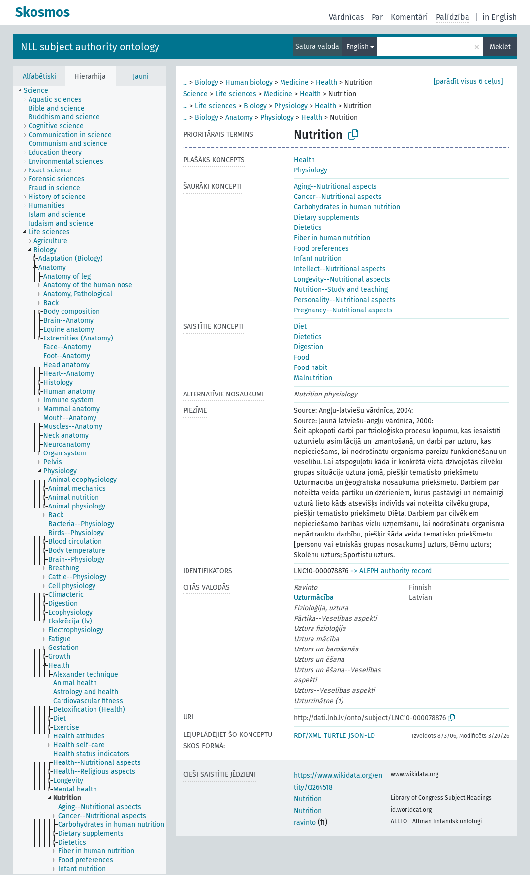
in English (499, 17)
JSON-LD (361, 736)
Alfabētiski (39, 76)
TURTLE (335, 736)
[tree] (89, 480)
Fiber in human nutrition (332, 238)
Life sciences (235, 94)
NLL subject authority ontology (90, 47)
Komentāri (409, 17)
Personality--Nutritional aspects (345, 300)
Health (326, 82)
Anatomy (239, 117)
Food (301, 357)
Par (377, 17)
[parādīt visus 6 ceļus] (468, 81)
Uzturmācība (314, 597)
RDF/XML (307, 736)
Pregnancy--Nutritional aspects (343, 310)
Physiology (291, 106)
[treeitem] (40, 90)
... (185, 82)
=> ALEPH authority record (391, 571)
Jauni (141, 76)
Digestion (308, 347)
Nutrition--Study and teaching (341, 289)
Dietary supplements (326, 217)
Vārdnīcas (346, 17)
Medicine (294, 82)
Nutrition (308, 799)
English (357, 47)
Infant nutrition (318, 258)
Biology (206, 82)
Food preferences (321, 248)
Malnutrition (313, 378)
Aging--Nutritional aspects (335, 186)
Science (195, 94)
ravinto (305, 823)
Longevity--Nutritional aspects (342, 279)
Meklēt (500, 47)
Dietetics (308, 228)
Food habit (310, 368)
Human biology (249, 82)
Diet (300, 326)
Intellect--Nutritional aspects (340, 269)
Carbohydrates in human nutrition (347, 207)
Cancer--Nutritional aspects (338, 197)
